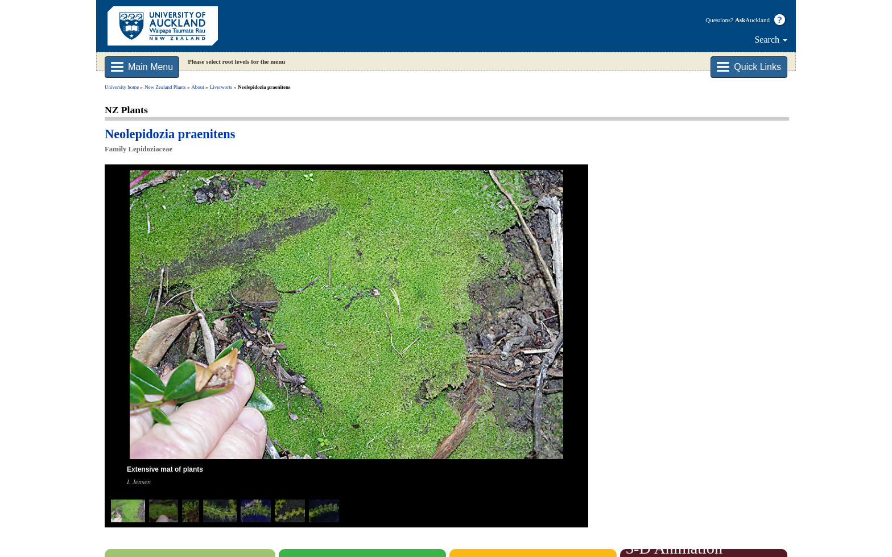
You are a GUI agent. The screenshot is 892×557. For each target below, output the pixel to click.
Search (770, 39)
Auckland (752, 19)
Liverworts (221, 87)
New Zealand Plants (164, 87)
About (197, 87)
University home (122, 87)
